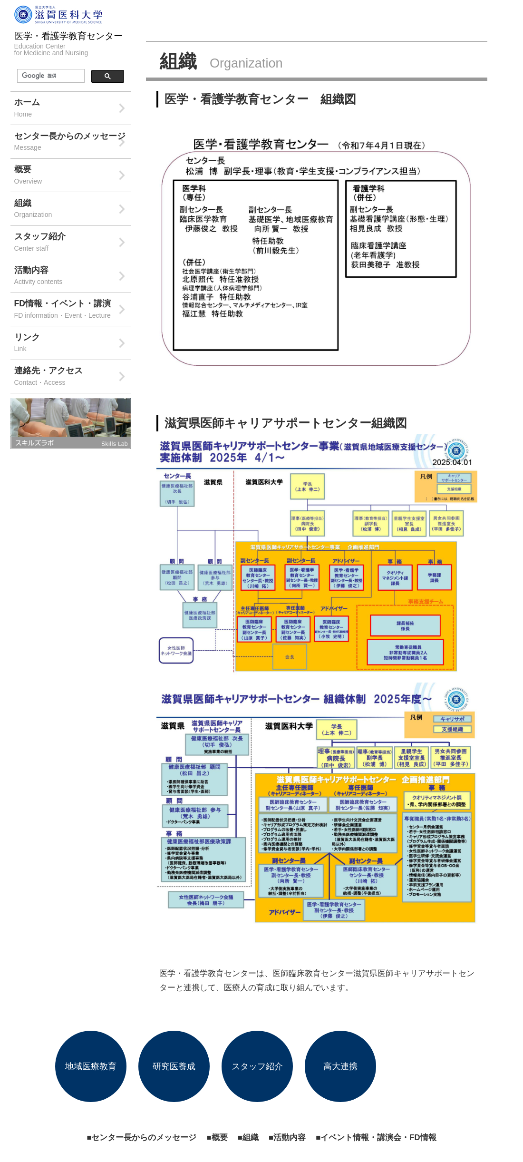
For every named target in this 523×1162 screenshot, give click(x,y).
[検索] (50, 76)
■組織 (248, 1137)
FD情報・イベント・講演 (72, 310)
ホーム (72, 109)
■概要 (217, 1137)
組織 (72, 209)
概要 (72, 176)
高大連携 (340, 1066)
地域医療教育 (90, 1066)
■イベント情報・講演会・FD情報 (376, 1137)
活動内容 (72, 276)
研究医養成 (174, 1066)
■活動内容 (287, 1137)
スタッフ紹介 (72, 243)
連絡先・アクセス (72, 377)
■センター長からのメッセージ (141, 1137)
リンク (72, 343)
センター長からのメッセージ (72, 142)
